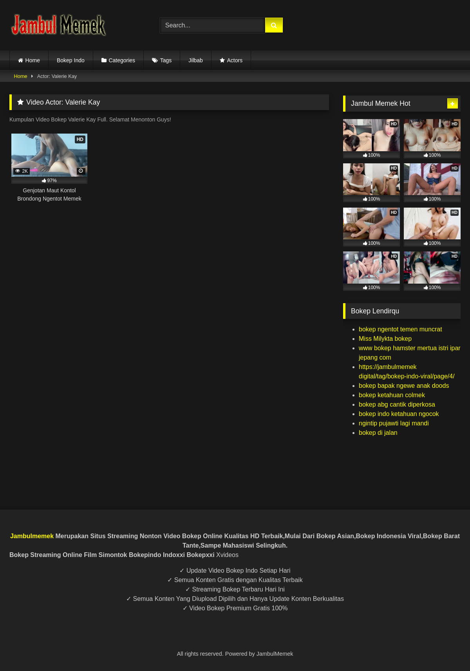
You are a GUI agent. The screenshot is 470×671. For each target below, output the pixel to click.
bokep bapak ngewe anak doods (404, 385)
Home (32, 60)
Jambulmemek (32, 536)
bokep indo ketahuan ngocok (399, 414)
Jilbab (195, 60)
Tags (166, 60)
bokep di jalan (378, 432)
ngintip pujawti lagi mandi (394, 423)
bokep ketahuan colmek (392, 395)
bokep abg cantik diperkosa (397, 404)
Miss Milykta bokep (385, 338)
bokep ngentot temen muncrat (400, 329)
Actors (234, 60)
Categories (121, 60)
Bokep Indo (71, 60)
